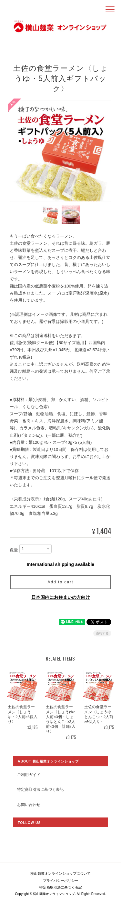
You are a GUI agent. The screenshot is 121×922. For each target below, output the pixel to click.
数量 (14, 550)
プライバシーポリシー (60, 880)
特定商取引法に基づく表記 (40, 789)
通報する (102, 633)
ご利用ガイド (28, 774)
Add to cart (60, 582)
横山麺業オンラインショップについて (60, 873)
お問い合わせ (28, 804)
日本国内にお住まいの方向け (60, 597)
